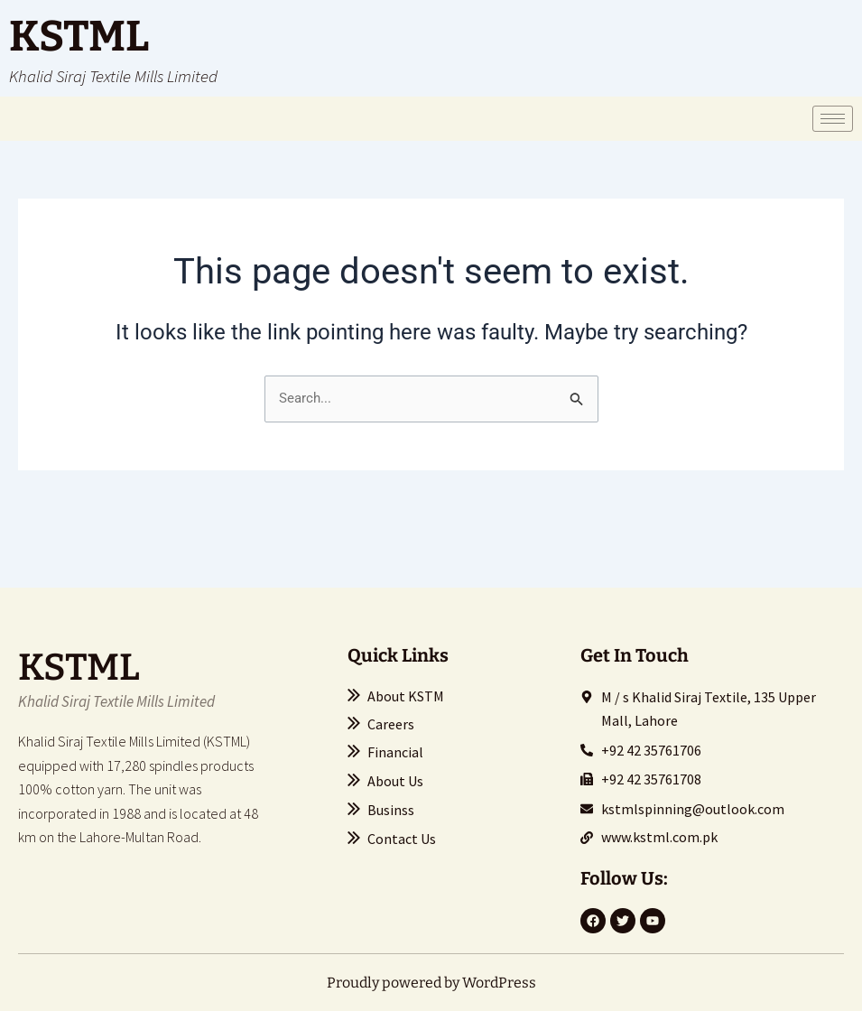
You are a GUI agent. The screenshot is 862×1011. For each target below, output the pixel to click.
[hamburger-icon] (832, 119)
